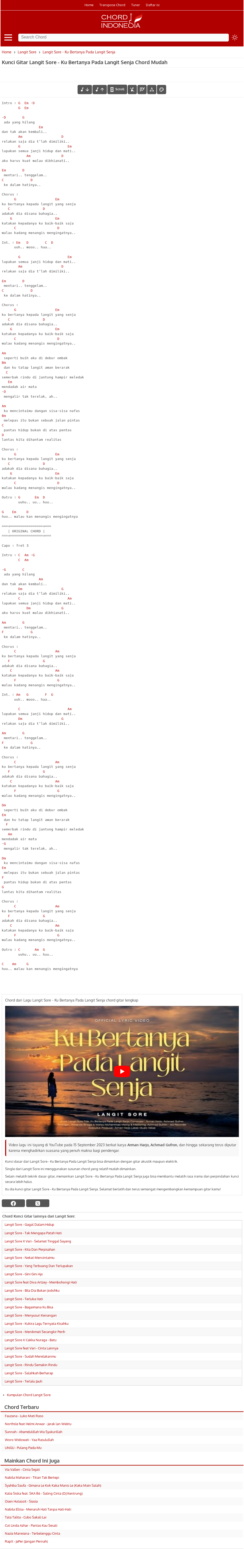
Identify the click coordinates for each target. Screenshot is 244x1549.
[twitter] (37, 1203)
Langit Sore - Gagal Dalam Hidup (29, 1224)
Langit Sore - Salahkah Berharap (29, 1373)
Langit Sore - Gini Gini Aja (24, 1274)
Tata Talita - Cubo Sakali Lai (25, 1517)
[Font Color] (161, 89)
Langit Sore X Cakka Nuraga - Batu (31, 1340)
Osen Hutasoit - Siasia (21, 1501)
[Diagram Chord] (142, 89)
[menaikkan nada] (99, 89)
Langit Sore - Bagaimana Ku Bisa (29, 1307)
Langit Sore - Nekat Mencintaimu (29, 1258)
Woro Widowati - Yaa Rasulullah (29, 1440)
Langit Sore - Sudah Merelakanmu (30, 1356)
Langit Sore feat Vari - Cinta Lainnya (31, 1348)
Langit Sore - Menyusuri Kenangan (31, 1315)
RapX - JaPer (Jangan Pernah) (26, 1541)
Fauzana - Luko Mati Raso (24, 1416)
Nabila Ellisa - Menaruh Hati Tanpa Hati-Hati (38, 1509)
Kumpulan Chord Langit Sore (29, 1395)
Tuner (135, 5)
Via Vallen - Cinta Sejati (22, 1469)
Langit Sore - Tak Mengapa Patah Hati (33, 1233)
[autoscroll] (117, 89)
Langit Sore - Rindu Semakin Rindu (31, 1365)
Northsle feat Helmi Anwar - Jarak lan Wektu (38, 1424)
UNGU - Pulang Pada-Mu (23, 1448)
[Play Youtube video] (122, 1071)
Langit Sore (27, 52)
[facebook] (13, 1203)
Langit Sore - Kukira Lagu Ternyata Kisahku (37, 1323)
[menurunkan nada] (85, 89)
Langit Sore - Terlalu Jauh (23, 1381)
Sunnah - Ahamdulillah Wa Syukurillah (33, 1432)
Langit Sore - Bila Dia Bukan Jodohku (32, 1290)
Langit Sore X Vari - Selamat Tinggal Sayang (38, 1241)
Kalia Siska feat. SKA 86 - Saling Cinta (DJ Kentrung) (44, 1493)
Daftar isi (152, 5)
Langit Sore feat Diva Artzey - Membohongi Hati (41, 1282)
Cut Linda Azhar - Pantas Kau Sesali (31, 1525)
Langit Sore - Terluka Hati (24, 1299)
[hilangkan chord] (132, 89)
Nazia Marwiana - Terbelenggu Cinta (32, 1533)
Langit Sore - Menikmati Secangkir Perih (35, 1332)
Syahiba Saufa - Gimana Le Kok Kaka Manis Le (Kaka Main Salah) (53, 1485)
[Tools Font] (151, 89)
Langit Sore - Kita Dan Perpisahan (30, 1249)
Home (89, 5)
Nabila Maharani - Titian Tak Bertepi (32, 1477)
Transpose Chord (112, 5)
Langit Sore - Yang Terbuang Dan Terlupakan (39, 1266)
